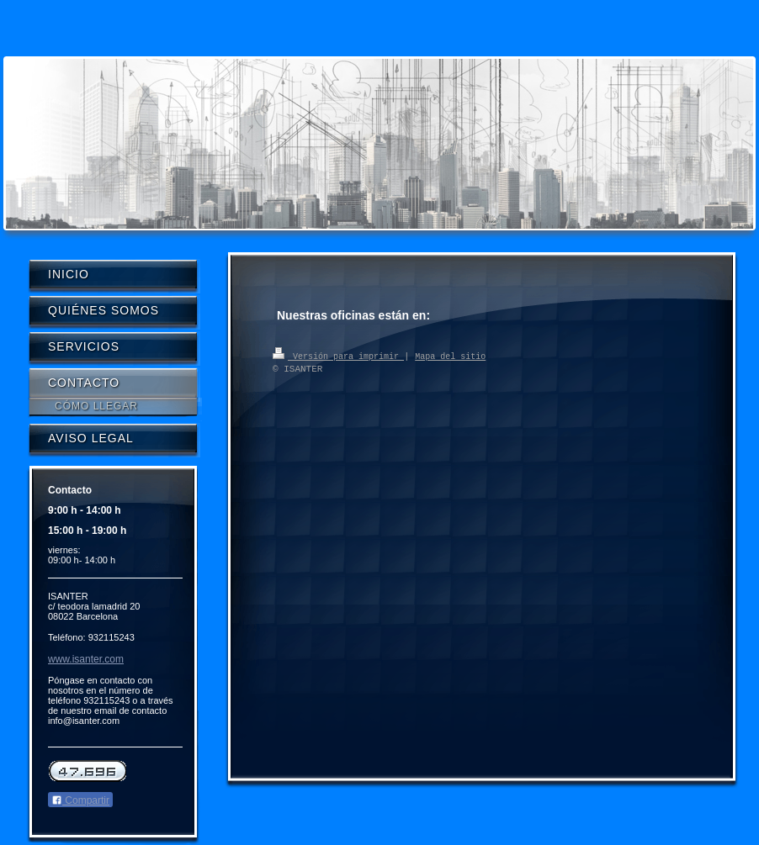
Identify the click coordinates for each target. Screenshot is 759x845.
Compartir (80, 800)
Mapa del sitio (450, 356)
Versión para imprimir (338, 356)
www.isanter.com (86, 659)
